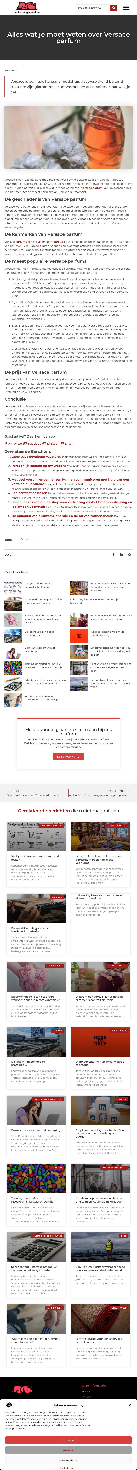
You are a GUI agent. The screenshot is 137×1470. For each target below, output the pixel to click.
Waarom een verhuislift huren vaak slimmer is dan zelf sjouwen (99, 998)
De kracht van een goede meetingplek (28, 1063)
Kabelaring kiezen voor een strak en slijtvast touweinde (100, 896)
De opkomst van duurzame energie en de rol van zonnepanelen (62, 516)
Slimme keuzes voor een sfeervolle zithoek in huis (99, 1340)
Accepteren (68, 1440)
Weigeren (68, 1450)
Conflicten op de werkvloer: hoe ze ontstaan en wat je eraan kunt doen (110, 667)
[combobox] (93, 8)
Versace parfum (92, 188)
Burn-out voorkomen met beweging (35, 1130)
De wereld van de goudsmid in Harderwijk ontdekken (31, 929)
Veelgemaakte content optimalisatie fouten (35, 858)
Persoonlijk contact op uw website (39, 466)
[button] (130, 1405)
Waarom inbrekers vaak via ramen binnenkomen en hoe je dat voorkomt (110, 587)
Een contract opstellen (29, 493)
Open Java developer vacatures (36, 456)
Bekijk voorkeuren (68, 1460)
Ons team (86, 1397)
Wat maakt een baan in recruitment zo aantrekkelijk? (35, 1340)
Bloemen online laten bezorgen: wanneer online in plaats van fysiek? (44, 619)
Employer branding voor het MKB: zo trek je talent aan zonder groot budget (110, 651)
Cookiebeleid (67, 1468)
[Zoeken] (113, 8)
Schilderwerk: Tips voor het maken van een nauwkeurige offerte (34, 1268)
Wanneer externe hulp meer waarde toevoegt (100, 1063)
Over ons (85, 1391)
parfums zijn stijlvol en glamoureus (39, 241)
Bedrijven (10, 70)
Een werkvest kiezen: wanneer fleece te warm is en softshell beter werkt (111, 683)
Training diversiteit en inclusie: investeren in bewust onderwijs (32, 1200)
